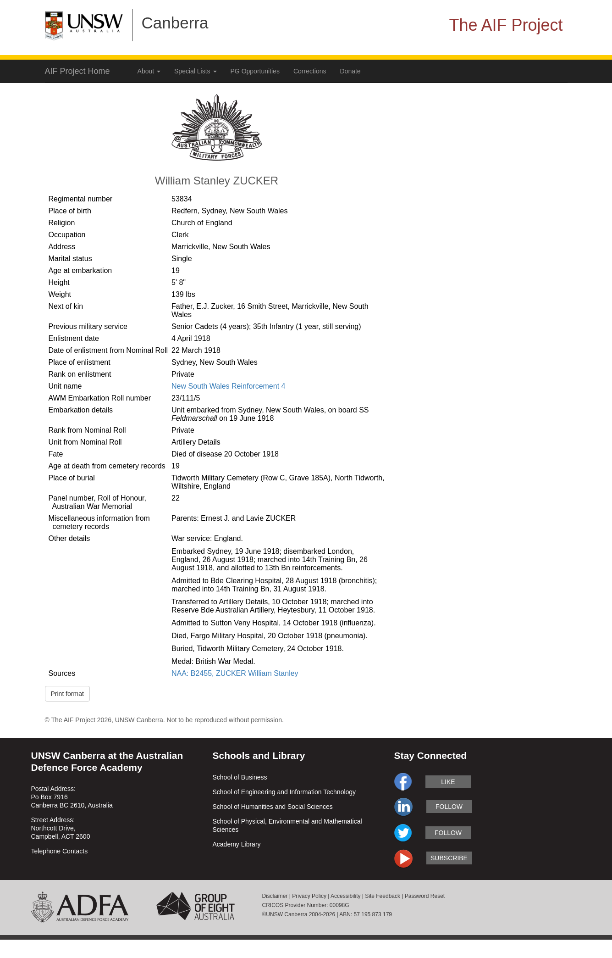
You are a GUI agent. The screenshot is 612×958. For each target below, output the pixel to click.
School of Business (240, 777)
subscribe (449, 858)
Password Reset (425, 896)
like (448, 781)
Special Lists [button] (195, 71)
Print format (67, 693)
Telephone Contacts (59, 851)
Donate (350, 71)
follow (449, 806)
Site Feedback (382, 896)
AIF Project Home (77, 71)
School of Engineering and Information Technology (284, 792)
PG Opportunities (255, 71)
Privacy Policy (309, 896)
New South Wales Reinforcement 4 (228, 386)
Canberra (175, 23)
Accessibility (345, 896)
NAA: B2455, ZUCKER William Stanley (234, 673)
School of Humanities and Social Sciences (273, 806)
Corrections (309, 71)
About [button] (149, 71)
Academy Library (237, 844)
